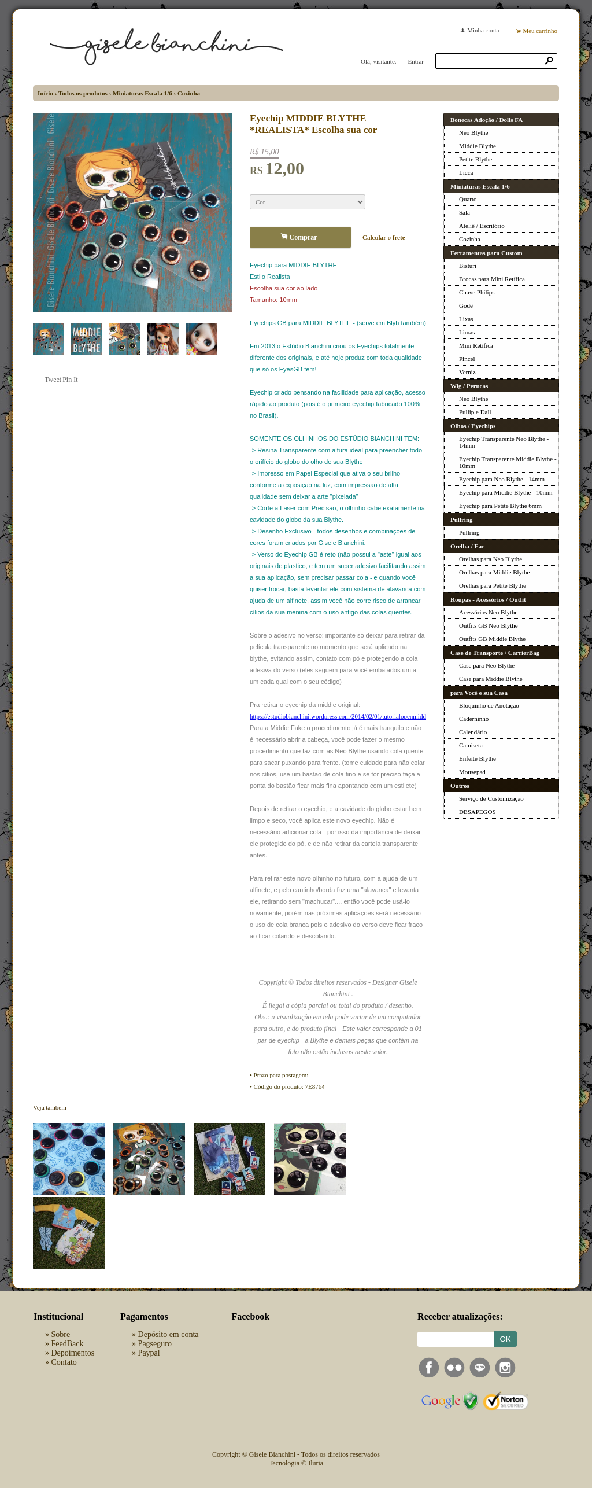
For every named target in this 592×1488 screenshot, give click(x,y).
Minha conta (483, 30)
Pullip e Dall (475, 411)
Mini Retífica (476, 345)
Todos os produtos (83, 93)
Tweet (53, 379)
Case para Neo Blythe (487, 665)
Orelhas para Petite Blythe (492, 585)
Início (45, 93)
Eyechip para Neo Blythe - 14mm (502, 479)
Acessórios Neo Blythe (488, 612)
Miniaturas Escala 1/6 (142, 93)
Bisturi (467, 265)
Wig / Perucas (469, 385)
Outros (459, 785)
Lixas (466, 318)
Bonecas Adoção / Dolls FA (486, 119)
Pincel (467, 358)
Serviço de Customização (491, 798)
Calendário (473, 731)
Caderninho (474, 718)
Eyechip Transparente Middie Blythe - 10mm (508, 462)
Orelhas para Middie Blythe (494, 572)
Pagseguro (155, 1343)
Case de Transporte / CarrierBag (494, 652)
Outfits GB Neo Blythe (488, 625)
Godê (466, 305)
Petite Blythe (475, 159)
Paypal (149, 1353)
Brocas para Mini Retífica (492, 278)
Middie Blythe (477, 145)
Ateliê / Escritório (482, 225)
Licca (466, 172)
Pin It (69, 379)
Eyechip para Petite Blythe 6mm (500, 505)
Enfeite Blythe (477, 758)
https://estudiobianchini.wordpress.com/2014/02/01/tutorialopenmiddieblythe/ (349, 716)
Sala (464, 212)
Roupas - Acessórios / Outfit (488, 599)
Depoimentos (73, 1353)
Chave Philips (476, 292)
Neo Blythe (473, 132)
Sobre (61, 1334)
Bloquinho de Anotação (489, 705)
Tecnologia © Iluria (296, 1463)
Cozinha (188, 93)
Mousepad (472, 771)
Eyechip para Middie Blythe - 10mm (506, 492)
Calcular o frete (383, 237)
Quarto (468, 199)
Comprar (300, 236)
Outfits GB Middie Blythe (492, 638)
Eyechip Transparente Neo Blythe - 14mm (504, 442)
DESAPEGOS (477, 811)
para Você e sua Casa (479, 692)
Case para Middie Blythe (491, 678)
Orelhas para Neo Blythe (490, 558)
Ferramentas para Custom (486, 252)
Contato (64, 1362)
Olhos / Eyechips (472, 425)
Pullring (461, 519)
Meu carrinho (540, 30)
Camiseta (471, 745)
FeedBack (67, 1343)
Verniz (467, 372)
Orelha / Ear (467, 546)
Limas (467, 332)
